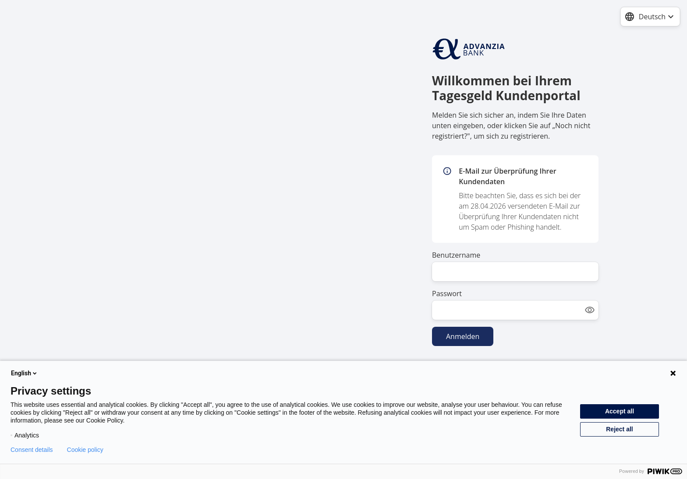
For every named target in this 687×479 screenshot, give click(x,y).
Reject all (619, 429)
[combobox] (650, 16)
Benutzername (456, 255)
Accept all (619, 411)
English (24, 373)
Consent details (32, 449)
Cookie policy (85, 449)
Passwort (447, 293)
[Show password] (589, 310)
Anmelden (462, 336)
